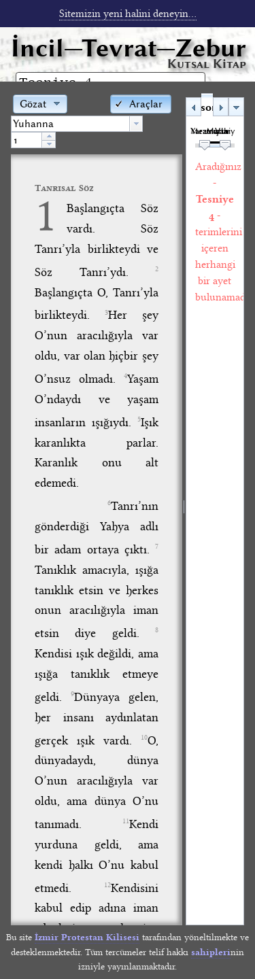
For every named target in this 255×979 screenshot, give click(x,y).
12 (107, 885)
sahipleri (211, 952)
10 (144, 738)
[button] (141, 103)
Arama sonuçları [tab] (206, 107)
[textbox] (70, 124)
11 (125, 821)
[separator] (184, 508)
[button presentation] (136, 123)
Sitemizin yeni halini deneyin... (128, 13)
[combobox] (77, 124)
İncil (128, 48)
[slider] (205, 145)
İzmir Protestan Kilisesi (87, 937)
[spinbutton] (26, 140)
